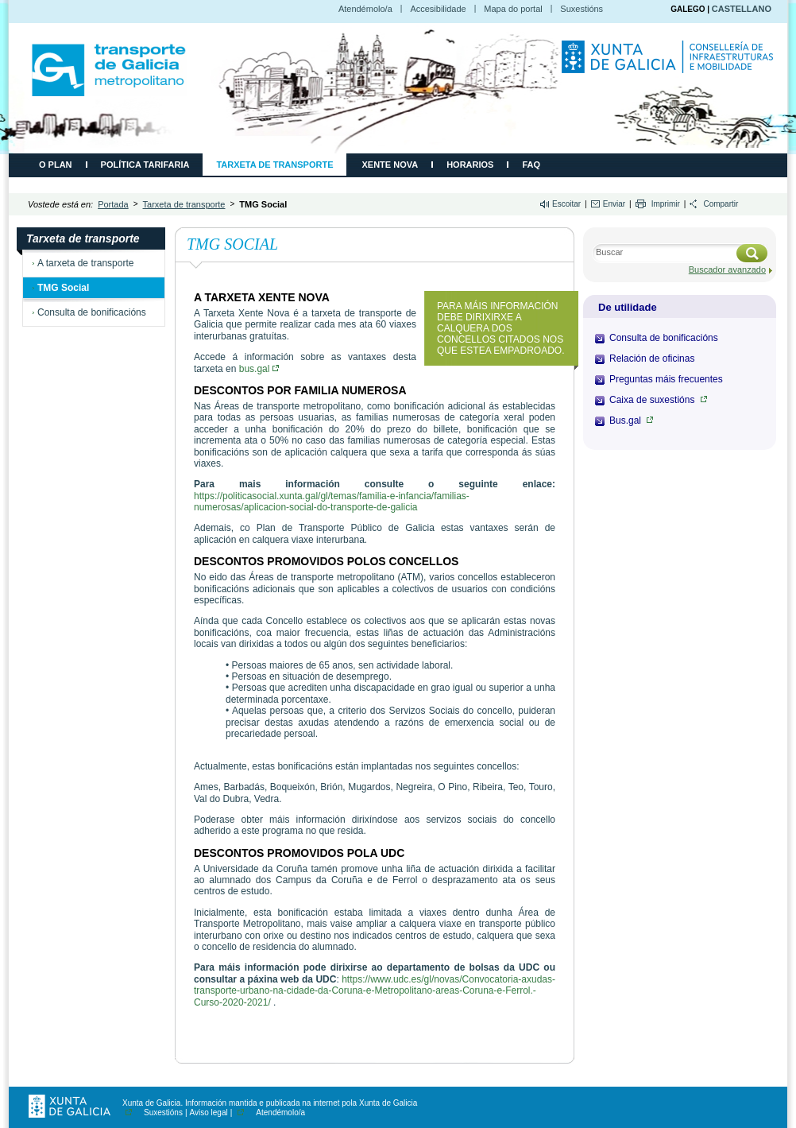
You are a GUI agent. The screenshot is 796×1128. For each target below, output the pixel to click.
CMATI (109, 70)
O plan (55, 164)
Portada (113, 204)
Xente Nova (389, 164)
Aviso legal (209, 1112)
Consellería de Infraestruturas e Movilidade (670, 64)
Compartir (720, 204)
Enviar (614, 204)
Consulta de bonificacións (91, 312)
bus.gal (259, 368)
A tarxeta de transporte (85, 263)
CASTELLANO (741, 9)
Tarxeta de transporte (274, 164)
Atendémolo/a (365, 9)
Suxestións (581, 9)
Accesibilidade (438, 9)
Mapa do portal (513, 9)
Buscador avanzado (727, 269)
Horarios (469, 164)
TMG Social (63, 287)
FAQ (531, 164)
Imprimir (665, 204)
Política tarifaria (145, 164)
